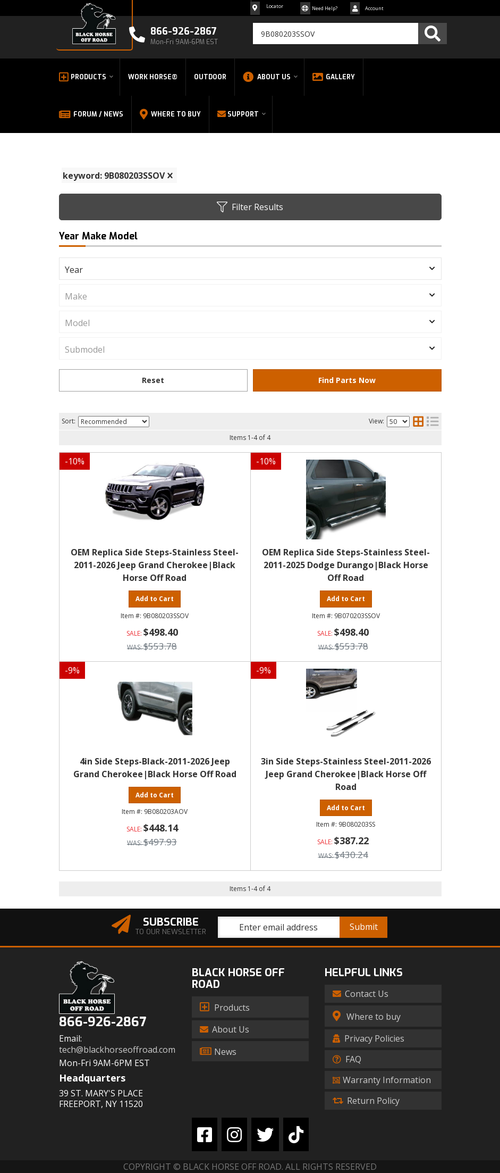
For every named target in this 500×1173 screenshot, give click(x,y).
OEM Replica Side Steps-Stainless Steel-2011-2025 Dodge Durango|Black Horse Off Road (346, 565)
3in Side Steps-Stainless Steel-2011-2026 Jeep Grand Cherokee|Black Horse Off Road (346, 774)
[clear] (170, 175)
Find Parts (347, 380)
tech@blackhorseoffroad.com (117, 1049)
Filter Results (250, 207)
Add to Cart (154, 598)
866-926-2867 (102, 1022)
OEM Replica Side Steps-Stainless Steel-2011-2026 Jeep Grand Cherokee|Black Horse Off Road (155, 565)
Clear (153, 380)
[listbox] (250, 268)
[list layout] (432, 421)
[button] (350, 33)
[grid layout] (418, 421)
